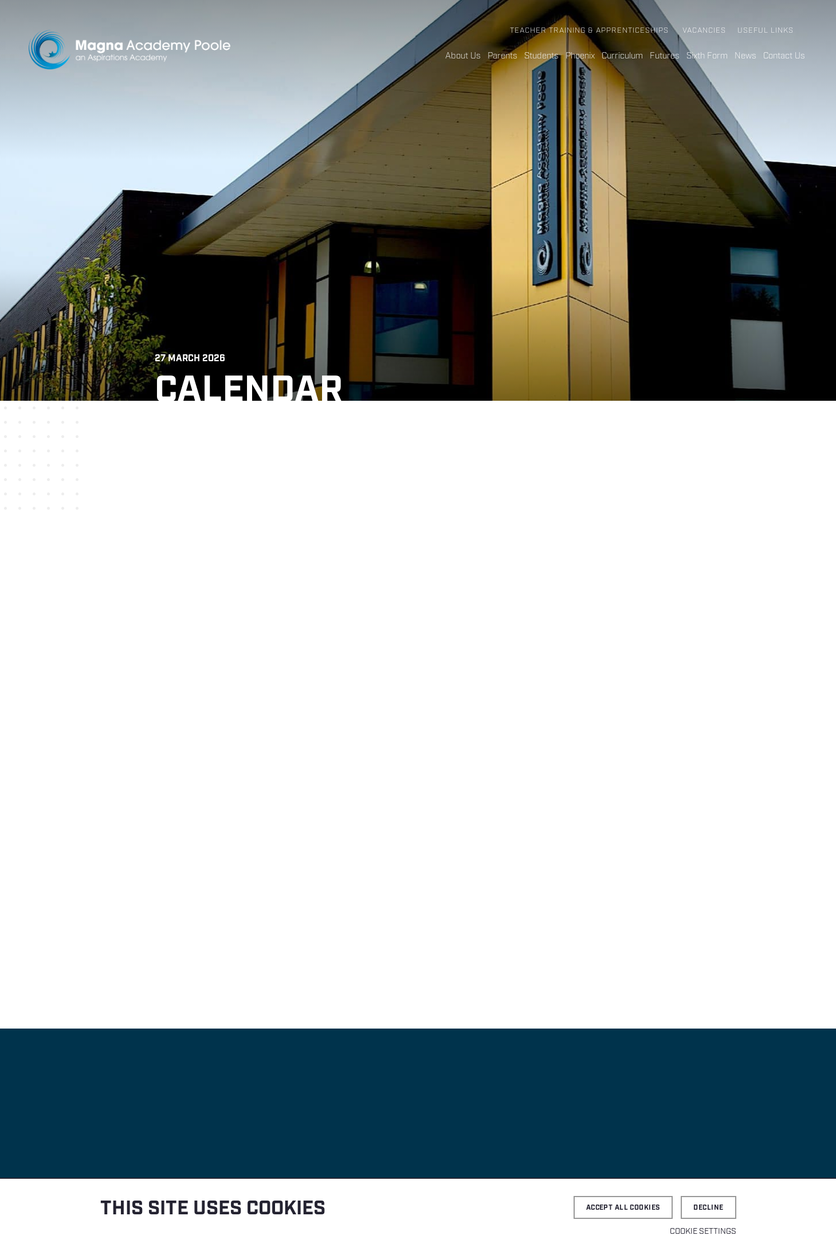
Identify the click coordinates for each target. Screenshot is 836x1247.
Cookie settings (703, 1232)
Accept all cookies (623, 1207)
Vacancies (704, 31)
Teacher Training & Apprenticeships (589, 31)
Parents (502, 56)
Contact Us (784, 56)
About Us (463, 56)
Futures (665, 56)
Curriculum (622, 56)
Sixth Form (707, 56)
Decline (708, 1207)
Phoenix (580, 56)
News (745, 56)
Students (541, 56)
